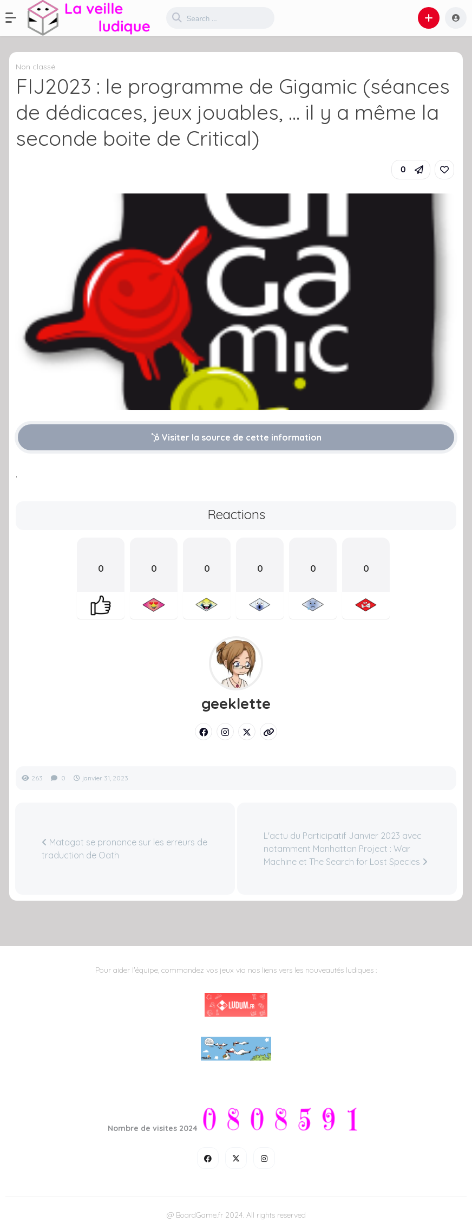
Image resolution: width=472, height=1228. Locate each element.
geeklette (236, 703)
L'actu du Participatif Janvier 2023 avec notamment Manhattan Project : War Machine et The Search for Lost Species (346, 848)
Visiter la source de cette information (236, 437)
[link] (444, 169)
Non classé (35, 67)
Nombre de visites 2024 (153, 1128)
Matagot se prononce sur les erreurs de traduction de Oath (124, 849)
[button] (16, 18)
